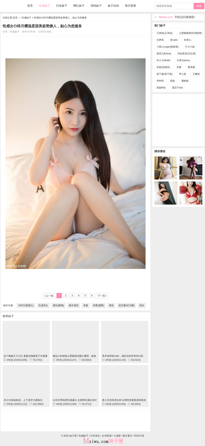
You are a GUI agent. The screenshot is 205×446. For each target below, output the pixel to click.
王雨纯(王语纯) (165, 33)
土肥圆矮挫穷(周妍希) (190, 33)
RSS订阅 (139, 435)
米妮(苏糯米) (163, 67)
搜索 (199, 5)
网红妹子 (78, 5)
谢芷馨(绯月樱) (127, 305)
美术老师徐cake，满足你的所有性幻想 (122, 356)
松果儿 (187, 40)
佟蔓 (179, 67)
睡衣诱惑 (73, 305)
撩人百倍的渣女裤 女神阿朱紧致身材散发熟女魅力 (124, 400)
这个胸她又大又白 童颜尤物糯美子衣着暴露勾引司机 (25, 356)
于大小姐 (190, 46)
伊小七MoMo (163, 60)
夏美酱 (191, 67)
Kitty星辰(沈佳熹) (187, 53)
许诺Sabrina (183, 60)
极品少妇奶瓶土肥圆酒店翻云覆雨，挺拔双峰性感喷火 (74, 356)
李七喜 (182, 74)
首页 (30, 5)
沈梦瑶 (160, 40)
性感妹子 (44, 5)
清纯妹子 (96, 5)
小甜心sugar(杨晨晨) (168, 46)
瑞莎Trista (177, 87)
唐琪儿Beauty (164, 53)
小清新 (117, 435)
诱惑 (111, 305)
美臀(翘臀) (98, 305)
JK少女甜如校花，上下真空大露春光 (23, 400)
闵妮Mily (161, 87)
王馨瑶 (196, 74)
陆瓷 (172, 80)
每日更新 (130, 5)
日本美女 (95, 435)
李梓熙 (160, 80)
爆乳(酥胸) (58, 305)
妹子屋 (11, 6)
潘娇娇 (185, 80)
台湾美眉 (107, 435)
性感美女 (43, 305)
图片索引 (127, 435)
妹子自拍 (113, 5)
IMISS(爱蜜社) (26, 305)
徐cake (174, 40)
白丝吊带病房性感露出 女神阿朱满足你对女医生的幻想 (75, 400)
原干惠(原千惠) (165, 74)
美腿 (85, 305)
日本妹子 (61, 5)
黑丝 (141, 305)
